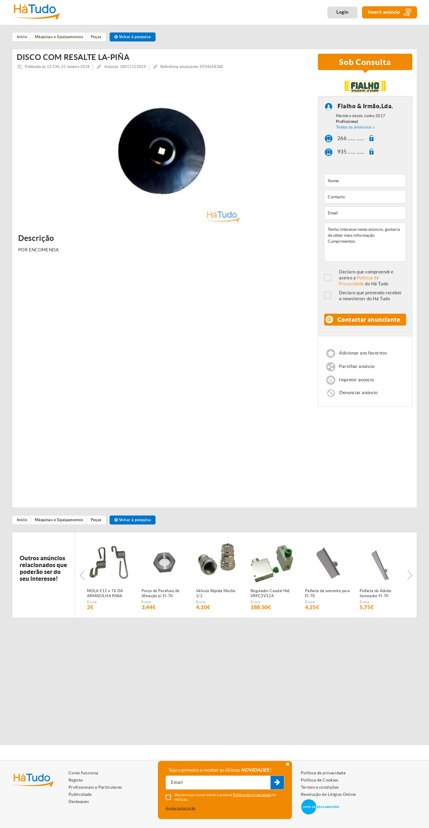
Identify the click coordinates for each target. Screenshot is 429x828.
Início (22, 521)
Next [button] (409, 576)
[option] (163, 152)
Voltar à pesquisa (132, 37)
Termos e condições (320, 787)
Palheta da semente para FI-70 (327, 595)
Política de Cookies (319, 780)
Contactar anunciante (369, 321)
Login (342, 12)
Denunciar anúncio (358, 394)
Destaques (79, 801)
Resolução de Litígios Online (328, 794)
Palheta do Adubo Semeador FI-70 (375, 595)
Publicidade (80, 794)
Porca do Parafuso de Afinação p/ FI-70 (161, 595)
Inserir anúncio (389, 12)
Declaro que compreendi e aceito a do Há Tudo (366, 279)
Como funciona (83, 772)
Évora (92, 603)
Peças (96, 521)
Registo (76, 780)
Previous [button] (82, 576)
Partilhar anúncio (356, 367)
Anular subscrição (180, 808)
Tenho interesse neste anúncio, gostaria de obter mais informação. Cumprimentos (365, 243)
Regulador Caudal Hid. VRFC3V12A (270, 595)
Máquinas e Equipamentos (59, 521)
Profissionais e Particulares (95, 787)
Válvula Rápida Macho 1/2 (216, 595)
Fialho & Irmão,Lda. (365, 107)
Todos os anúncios (354, 128)
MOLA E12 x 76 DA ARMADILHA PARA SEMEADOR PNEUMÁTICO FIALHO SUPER (108, 595)
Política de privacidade (323, 772)
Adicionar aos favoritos (363, 354)
